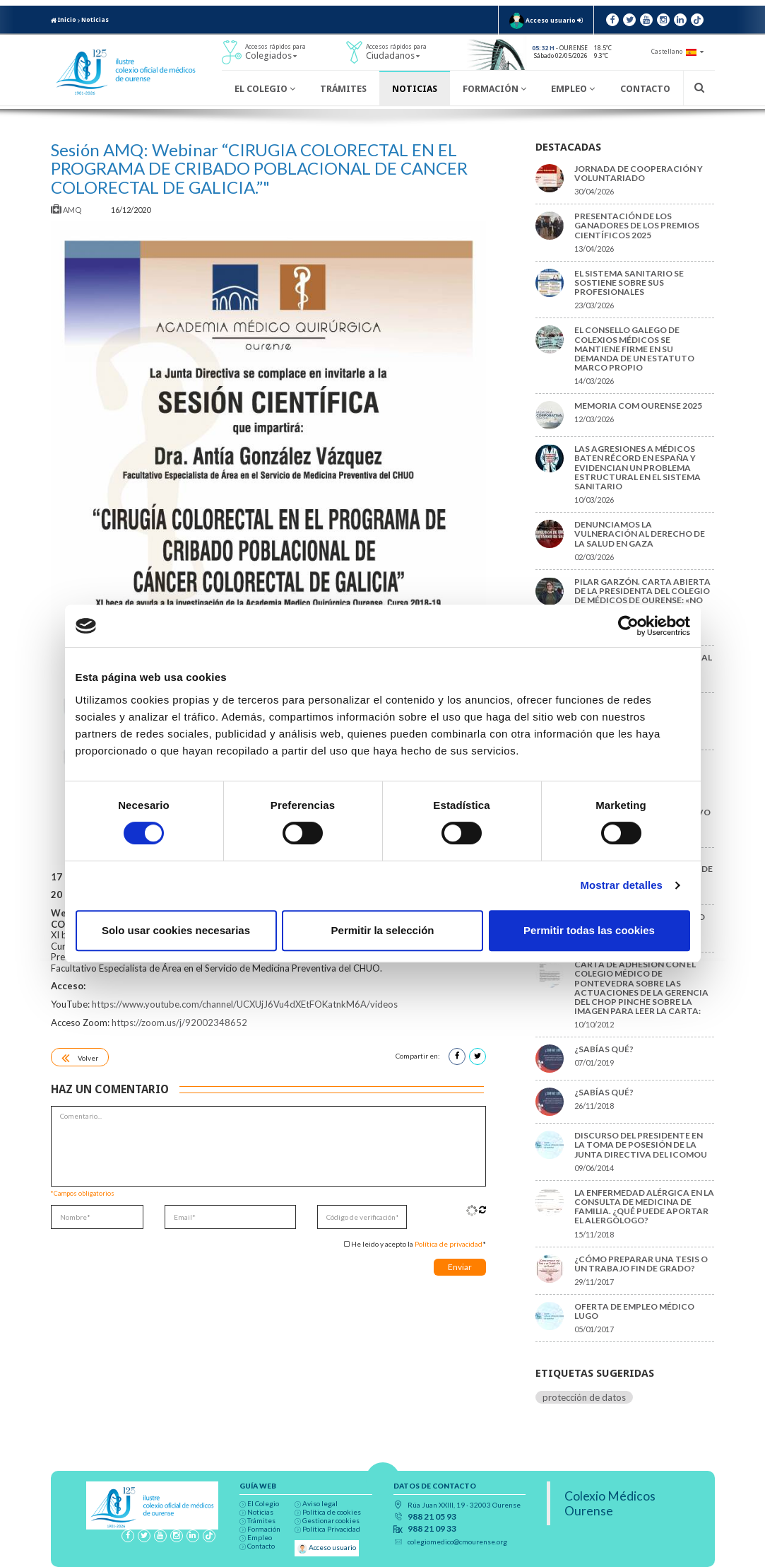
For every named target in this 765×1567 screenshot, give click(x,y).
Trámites (343, 88)
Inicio (63, 19)
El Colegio (265, 88)
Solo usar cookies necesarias (176, 930)
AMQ (67, 209)
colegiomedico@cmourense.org (457, 1541)
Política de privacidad (448, 1244)
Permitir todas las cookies (589, 930)
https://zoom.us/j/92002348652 (179, 1022)
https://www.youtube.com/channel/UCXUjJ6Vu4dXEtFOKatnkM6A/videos (245, 1004)
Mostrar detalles (621, 885)
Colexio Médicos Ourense (610, 1503)
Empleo (573, 88)
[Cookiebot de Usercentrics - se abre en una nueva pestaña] (628, 625)
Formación (494, 88)
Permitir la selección (382, 930)
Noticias (95, 19)
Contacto (645, 88)
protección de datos (584, 1397)
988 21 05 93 (432, 1517)
